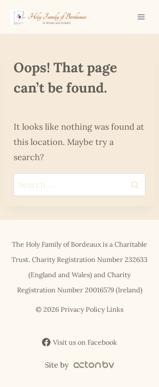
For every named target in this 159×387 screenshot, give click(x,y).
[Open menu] (141, 16)
